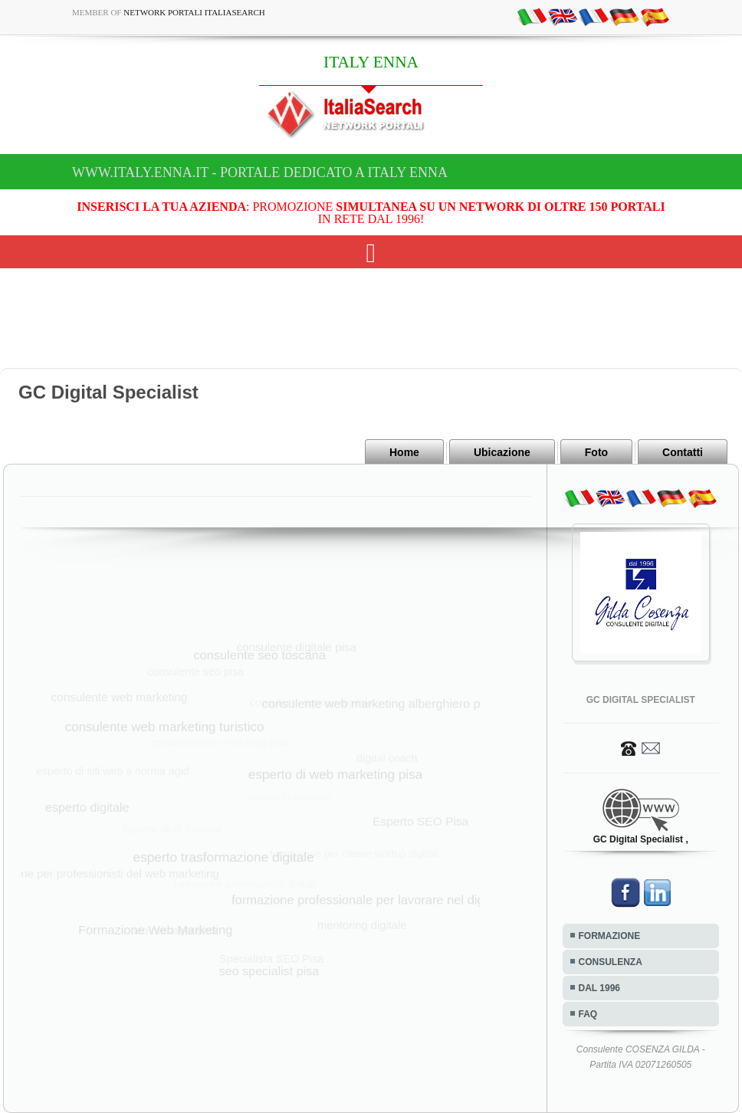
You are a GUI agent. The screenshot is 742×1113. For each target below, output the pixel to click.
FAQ (588, 1014)
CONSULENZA (610, 962)
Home (404, 452)
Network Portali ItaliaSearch (194, 12)
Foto (596, 452)
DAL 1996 (599, 988)
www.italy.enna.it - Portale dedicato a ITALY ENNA (260, 172)
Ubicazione (502, 452)
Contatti (682, 452)
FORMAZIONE (610, 936)
